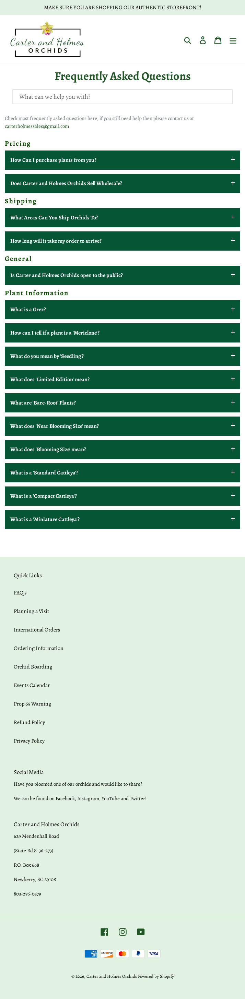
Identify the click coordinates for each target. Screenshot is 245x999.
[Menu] (233, 40)
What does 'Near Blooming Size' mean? (54, 426)
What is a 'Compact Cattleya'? (43, 496)
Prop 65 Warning (32, 704)
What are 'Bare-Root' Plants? (43, 403)
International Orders (37, 630)
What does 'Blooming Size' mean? (48, 449)
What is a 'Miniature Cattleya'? (45, 519)
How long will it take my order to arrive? (56, 241)
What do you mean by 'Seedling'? (47, 356)
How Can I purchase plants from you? (53, 160)
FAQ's (20, 593)
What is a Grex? (28, 309)
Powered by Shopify (156, 976)
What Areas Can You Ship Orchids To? (54, 217)
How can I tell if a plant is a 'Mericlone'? (55, 333)
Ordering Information (38, 648)
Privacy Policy (29, 741)
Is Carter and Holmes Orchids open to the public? (66, 275)
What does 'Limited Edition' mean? (50, 379)
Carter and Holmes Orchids (111, 976)
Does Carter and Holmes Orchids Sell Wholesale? (66, 183)
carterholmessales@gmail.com (37, 126)
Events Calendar (32, 685)
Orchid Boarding (33, 667)
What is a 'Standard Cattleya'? (44, 473)
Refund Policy (29, 722)
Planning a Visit (31, 611)
